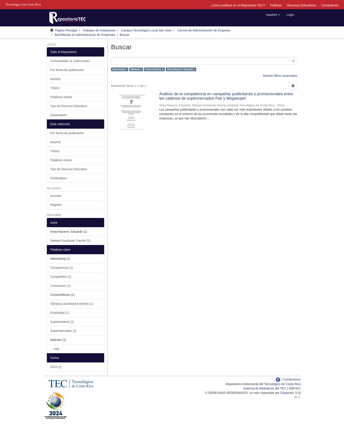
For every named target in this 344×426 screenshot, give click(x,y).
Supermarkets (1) (62, 322)
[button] (273, 14)
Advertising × (119, 69)
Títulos (55, 88)
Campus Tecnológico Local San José (146, 30)
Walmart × (136, 69)
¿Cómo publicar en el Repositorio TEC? (238, 5)
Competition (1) (60, 276)
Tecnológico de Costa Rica (282, 384)
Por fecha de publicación (67, 70)
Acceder (56, 195)
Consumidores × (154, 69)
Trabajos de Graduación (99, 30)
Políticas (276, 5)
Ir (294, 61)
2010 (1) (56, 367)
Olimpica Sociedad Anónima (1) (71, 303)
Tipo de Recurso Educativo (68, 106)
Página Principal (66, 30)
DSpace (285, 393)
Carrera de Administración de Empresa (203, 30)
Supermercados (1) (63, 331)
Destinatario (58, 115)
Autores (55, 79)
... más (55, 349)
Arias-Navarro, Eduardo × (181, 69)
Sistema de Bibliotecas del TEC (264, 388)
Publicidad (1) (59, 312)
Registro (56, 205)
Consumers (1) (60, 285)
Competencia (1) (61, 267)
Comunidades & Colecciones (70, 61)
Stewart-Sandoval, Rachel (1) (70, 240)
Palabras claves (61, 97)
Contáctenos (330, 5)
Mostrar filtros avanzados (280, 75)
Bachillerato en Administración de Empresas (85, 35)
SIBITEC (294, 388)
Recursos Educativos (301, 5)
